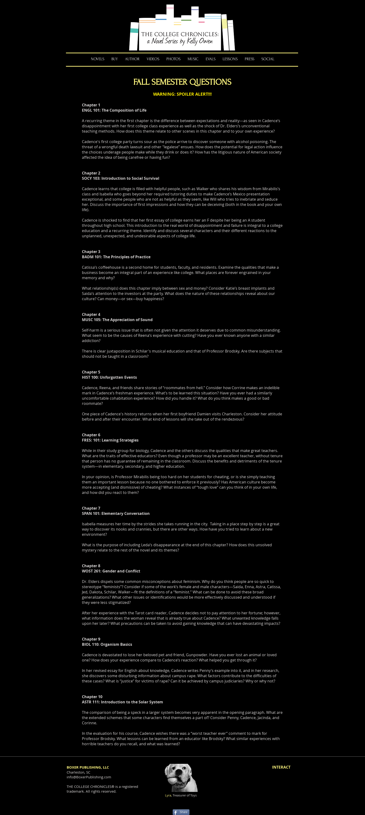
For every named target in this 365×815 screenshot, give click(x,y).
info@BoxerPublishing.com (89, 777)
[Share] (181, 812)
